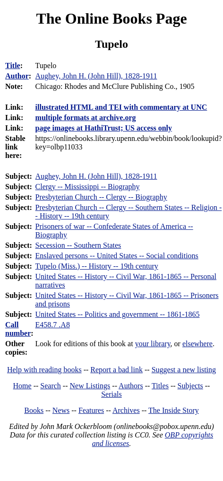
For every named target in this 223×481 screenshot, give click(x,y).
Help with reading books (44, 370)
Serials (111, 394)
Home (22, 386)
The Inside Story (173, 410)
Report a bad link (116, 370)
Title (12, 65)
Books (33, 410)
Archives (126, 410)
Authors (131, 386)
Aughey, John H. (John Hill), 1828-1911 (96, 176)
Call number (18, 329)
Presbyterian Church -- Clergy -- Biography (101, 197)
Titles (160, 386)
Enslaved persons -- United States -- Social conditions (116, 256)
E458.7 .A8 (52, 325)
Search (50, 386)
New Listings (90, 386)
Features (91, 410)
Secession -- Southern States (78, 245)
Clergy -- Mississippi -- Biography (87, 187)
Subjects (190, 386)
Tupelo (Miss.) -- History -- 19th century (96, 266)
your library (153, 344)
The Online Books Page (111, 18)
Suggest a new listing (184, 370)
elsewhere (197, 344)
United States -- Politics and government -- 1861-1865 (117, 314)
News (60, 410)
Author (17, 76)
